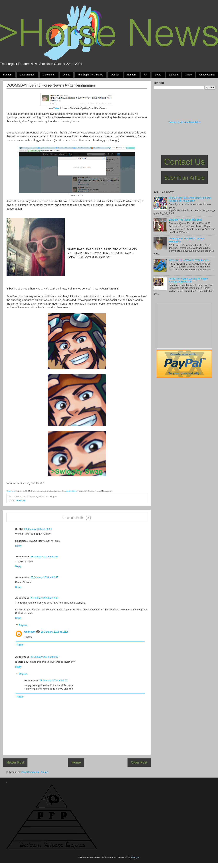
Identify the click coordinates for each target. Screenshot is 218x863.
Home (76, 762)
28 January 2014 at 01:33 (44, 556)
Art (145, 74)
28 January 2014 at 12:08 (44, 598)
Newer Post (15, 762)
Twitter (56, 108)
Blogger (135, 857)
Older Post (139, 762)
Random (131, 74)
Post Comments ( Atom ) (34, 772)
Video (188, 74)
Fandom (7, 74)
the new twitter (71, 491)
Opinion (115, 74)
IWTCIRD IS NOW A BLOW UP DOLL (189, 260)
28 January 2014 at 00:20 (38, 529)
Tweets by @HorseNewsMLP (184, 122)
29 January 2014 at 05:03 (53, 680)
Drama (66, 74)
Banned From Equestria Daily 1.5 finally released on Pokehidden (189, 199)
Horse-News (11, 491)
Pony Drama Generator (184, 326)
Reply (18, 545)
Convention (49, 74)
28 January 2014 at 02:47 (44, 577)
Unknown (29, 631)
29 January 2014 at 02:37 (44, 657)
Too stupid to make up (90, 74)
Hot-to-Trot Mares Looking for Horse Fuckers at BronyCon (188, 280)
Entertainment (27, 74)
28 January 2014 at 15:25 (54, 631)
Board (158, 74)
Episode (173, 74)
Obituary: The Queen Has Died (185, 219)
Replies (23, 625)
